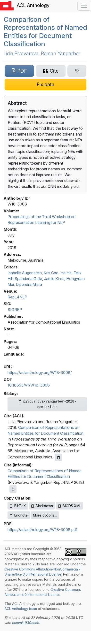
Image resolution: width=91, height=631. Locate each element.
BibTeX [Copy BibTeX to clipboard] (18, 506)
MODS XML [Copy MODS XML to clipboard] (69, 506)
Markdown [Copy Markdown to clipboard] (42, 506)
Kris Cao (51, 272)
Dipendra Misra (29, 284)
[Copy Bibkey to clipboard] (47, 404)
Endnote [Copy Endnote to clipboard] (19, 515)
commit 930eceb (25, 623)
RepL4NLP (17, 297)
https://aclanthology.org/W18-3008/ (40, 372)
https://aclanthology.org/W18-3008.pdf (42, 529)
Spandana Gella (28, 278)
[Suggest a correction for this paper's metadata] (45, 84)
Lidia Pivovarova (21, 53)
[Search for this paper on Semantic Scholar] (76, 71)
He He (66, 272)
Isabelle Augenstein (25, 272)
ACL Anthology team (21, 609)
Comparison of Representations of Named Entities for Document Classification (45, 31)
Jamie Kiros (54, 278)
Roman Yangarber (60, 53)
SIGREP (15, 309)
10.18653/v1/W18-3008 (29, 385)
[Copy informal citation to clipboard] (13, 489)
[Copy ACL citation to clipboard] (58, 457)
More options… (45, 515)
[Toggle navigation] (84, 6)
